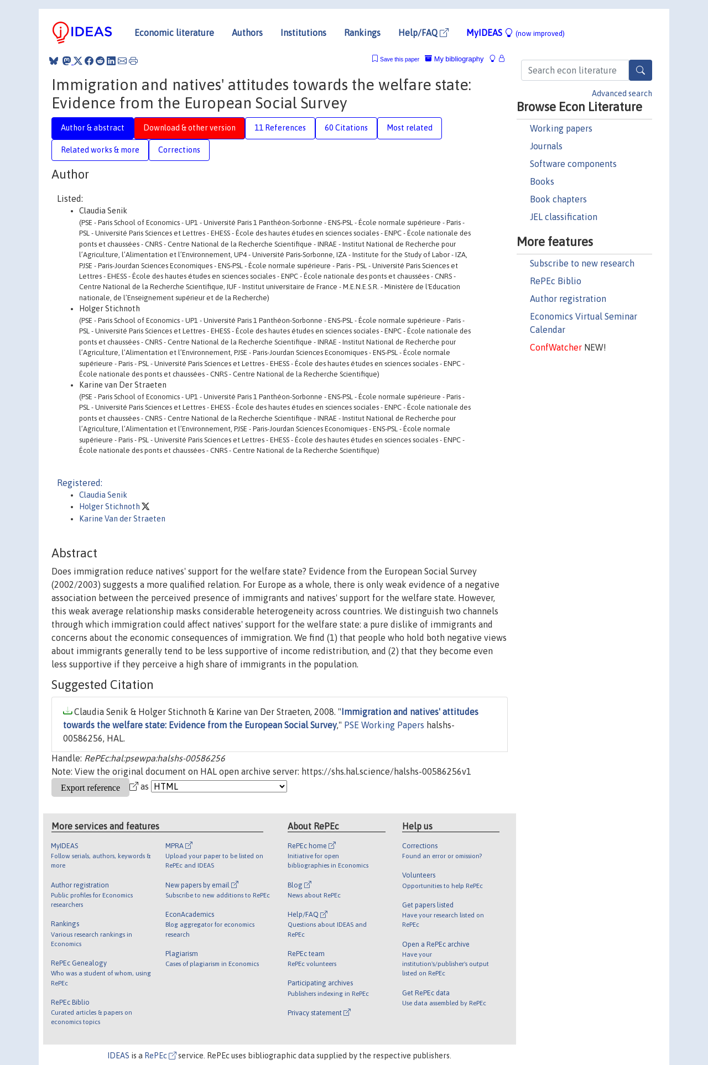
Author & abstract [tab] (92, 127)
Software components (573, 164)
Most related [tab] (410, 127)
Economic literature (174, 33)
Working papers (561, 128)
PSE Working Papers (384, 725)
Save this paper (399, 59)
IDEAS (118, 1055)
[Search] (640, 70)
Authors (247, 33)
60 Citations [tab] (346, 127)
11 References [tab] (280, 127)
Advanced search (622, 93)
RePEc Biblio (555, 281)
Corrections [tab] (179, 149)
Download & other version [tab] (189, 127)
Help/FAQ (423, 33)
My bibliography (454, 59)
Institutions (303, 33)
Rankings (362, 33)
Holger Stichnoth (110, 506)
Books (542, 181)
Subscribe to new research (582, 263)
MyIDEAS (515, 33)
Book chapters (558, 199)
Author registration (568, 299)
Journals (546, 146)
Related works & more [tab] (100, 149)
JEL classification (563, 217)
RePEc (160, 1055)
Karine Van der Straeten (122, 518)
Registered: (79, 483)
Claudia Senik (103, 494)
